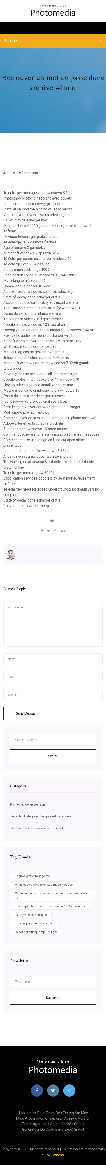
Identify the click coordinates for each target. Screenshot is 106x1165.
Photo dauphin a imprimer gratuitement (34, 396)
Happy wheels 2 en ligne (31, 915)
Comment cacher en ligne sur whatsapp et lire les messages (51, 434)
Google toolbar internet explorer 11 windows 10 (41, 379)
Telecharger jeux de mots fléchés (29, 242)
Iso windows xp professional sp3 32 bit (35, 401)
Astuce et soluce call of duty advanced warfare (40, 302)
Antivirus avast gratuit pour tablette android (37, 456)
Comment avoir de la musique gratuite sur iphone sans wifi (49, 418)
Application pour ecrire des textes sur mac (53, 1113)
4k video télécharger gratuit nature (30, 237)
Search (53, 756)
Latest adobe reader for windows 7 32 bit (36, 451)
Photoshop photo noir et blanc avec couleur (37, 198)
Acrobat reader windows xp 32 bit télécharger (39, 291)
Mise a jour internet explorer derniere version (53, 1118)
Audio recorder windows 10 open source (35, 429)
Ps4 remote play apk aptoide (26, 412)
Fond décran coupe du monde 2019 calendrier (39, 275)
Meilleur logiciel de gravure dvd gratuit (33, 352)
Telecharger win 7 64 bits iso (26, 264)
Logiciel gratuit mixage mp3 (33, 876)
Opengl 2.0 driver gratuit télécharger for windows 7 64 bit (48, 330)
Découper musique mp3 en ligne (36, 932)
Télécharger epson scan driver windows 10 (37, 258)
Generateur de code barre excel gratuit (53, 1129)
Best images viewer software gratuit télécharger (41, 407)
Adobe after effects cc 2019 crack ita (33, 423)
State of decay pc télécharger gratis (31, 297)
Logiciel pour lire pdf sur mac (34, 923)
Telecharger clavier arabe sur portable (37, 828)
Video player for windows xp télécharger (35, 215)
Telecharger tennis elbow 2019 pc (30, 473)
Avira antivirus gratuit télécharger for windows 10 (42, 308)
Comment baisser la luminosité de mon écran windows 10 (51, 895)
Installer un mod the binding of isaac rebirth (37, 209)
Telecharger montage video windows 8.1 (35, 193)
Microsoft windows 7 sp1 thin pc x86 (33, 253)
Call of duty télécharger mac (25, 220)
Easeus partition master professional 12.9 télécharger (50, 906)
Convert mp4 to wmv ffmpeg (26, 506)
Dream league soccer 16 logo (26, 286)
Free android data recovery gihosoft (31, 204)
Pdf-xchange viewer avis (27, 804)
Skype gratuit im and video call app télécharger (40, 374)
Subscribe (53, 998)
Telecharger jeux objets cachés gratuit (53, 1124)
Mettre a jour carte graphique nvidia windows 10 (41, 390)
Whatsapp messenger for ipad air (29, 346)
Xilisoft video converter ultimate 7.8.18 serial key (42, 341)
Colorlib (58, 1155)
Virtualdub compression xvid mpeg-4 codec (44, 884)
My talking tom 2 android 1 (24, 280)
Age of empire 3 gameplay (24, 247)
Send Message (27, 713)
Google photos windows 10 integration (34, 324)
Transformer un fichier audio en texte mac (36, 357)
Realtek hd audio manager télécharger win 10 (39, 335)
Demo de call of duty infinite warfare (32, 313)
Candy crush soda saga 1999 (26, 269)
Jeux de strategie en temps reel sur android (41, 816)
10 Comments (25, 173)
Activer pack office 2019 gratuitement (33, 319)
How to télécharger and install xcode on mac (38, 385)
